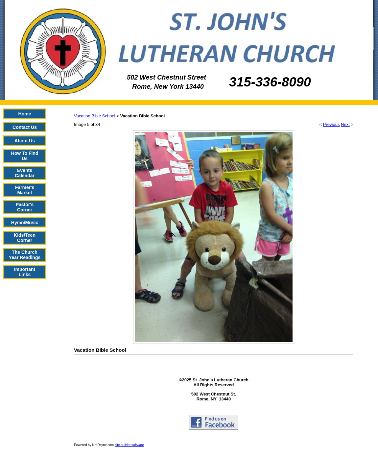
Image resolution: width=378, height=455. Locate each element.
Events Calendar (25, 173)
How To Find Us (24, 156)
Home (24, 113)
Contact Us (24, 127)
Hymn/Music (24, 222)
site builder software (129, 445)
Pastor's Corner (25, 207)
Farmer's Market (25, 190)
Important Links (24, 272)
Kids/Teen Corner (24, 237)
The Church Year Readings (25, 255)
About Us (24, 140)
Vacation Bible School (94, 115)
